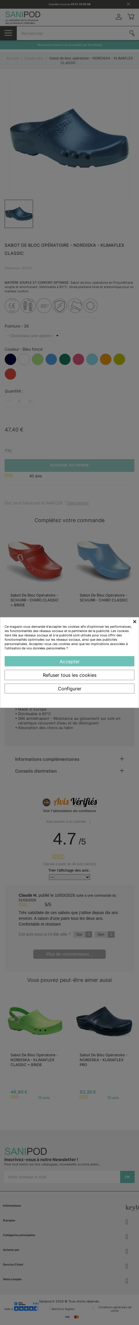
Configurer (69, 689)
